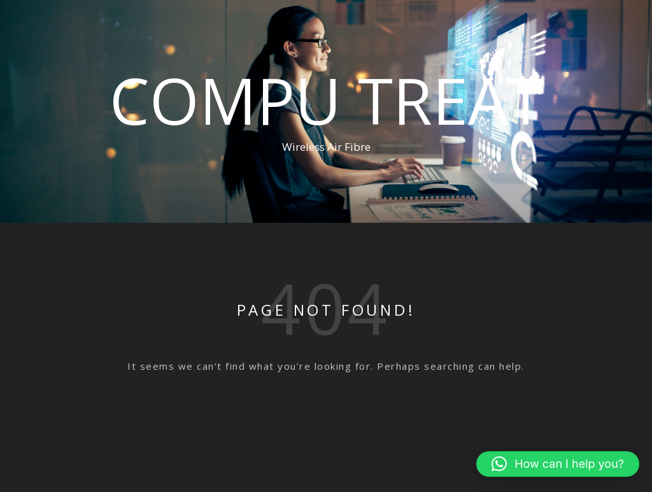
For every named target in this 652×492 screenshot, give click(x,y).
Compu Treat (326, 100)
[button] (557, 464)
